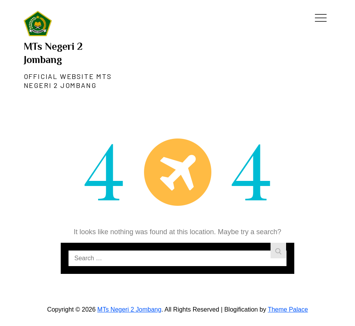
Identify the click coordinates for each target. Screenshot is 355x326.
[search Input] (177, 258)
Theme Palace (288, 309)
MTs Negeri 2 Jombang (129, 309)
